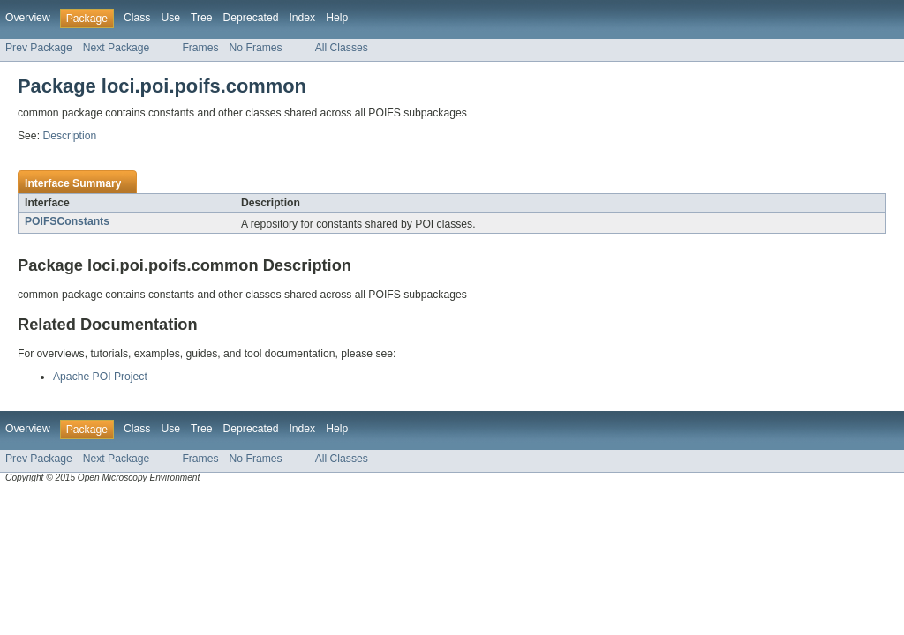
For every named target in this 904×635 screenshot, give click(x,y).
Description (69, 136)
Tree (202, 17)
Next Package (116, 47)
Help (337, 17)
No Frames (256, 47)
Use (170, 17)
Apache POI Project (100, 376)
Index (302, 17)
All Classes (341, 47)
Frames (200, 47)
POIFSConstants (67, 221)
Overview (27, 17)
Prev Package (38, 47)
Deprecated (251, 17)
